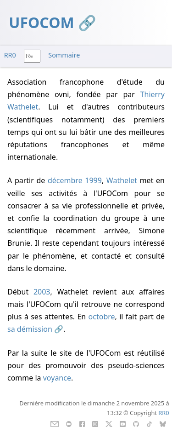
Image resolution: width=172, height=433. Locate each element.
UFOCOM (41, 22)
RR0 (10, 55)
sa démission (29, 329)
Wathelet (121, 180)
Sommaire (64, 55)
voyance (57, 378)
